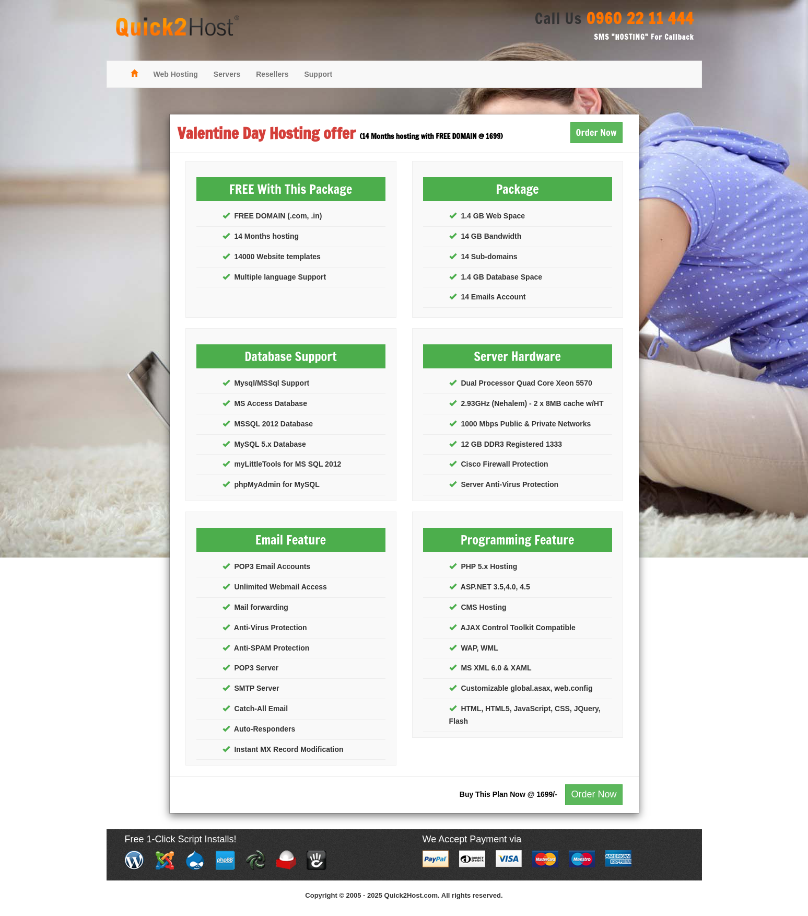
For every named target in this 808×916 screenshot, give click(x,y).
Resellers (272, 74)
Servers (227, 74)
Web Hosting (176, 74)
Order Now (596, 132)
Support (318, 74)
